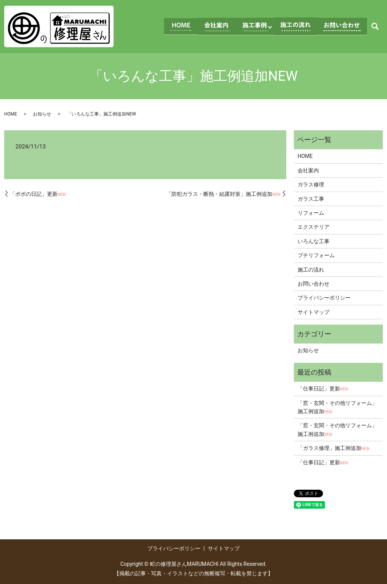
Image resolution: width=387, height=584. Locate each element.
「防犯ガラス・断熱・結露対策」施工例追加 (223, 194)
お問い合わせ (313, 284)
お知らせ (42, 114)
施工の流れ (311, 270)
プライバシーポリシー (324, 298)
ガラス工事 (311, 199)
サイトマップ (313, 312)
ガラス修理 (311, 184)
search (375, 26)
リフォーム (311, 213)
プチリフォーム (316, 255)
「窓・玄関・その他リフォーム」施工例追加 (337, 407)
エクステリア (313, 227)
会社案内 (308, 170)
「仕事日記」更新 (323, 389)
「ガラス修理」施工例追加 (334, 448)
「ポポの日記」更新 (38, 194)
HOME (10, 114)
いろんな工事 (313, 241)
